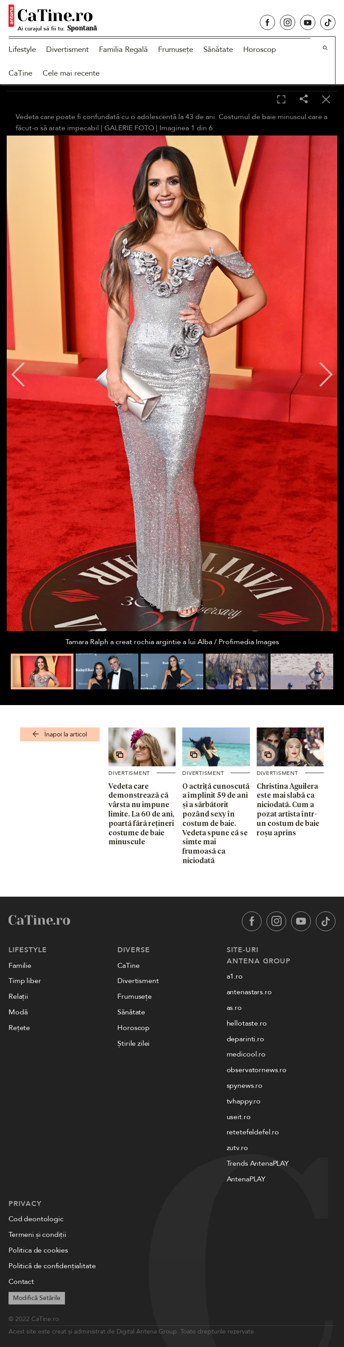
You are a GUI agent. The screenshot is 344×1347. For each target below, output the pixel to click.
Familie (20, 966)
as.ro (234, 1008)
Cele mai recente (71, 73)
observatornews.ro (257, 1070)
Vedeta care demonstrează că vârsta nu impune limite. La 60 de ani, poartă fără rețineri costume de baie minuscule (141, 814)
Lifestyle (22, 49)
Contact (21, 1282)
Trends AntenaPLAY (258, 1163)
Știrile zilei (133, 1043)
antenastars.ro (249, 992)
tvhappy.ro (244, 1101)
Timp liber (25, 981)
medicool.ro (246, 1054)
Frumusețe (175, 49)
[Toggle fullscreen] (281, 99)
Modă (18, 1012)
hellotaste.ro (247, 1023)
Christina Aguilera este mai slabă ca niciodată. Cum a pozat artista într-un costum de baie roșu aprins (288, 809)
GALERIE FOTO (129, 128)
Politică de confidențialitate (52, 1266)
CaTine (20, 73)
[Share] (303, 99)
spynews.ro (244, 1085)
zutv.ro (237, 1148)
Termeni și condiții (37, 1235)
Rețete (19, 1028)
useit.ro (239, 1117)
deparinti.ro (245, 1039)
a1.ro (235, 976)
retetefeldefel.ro (253, 1132)
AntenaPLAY (246, 1179)
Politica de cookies (38, 1250)
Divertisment (67, 49)
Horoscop (259, 49)
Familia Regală (123, 49)
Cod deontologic (36, 1219)
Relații (18, 996)
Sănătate (218, 49)
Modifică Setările (36, 1298)
